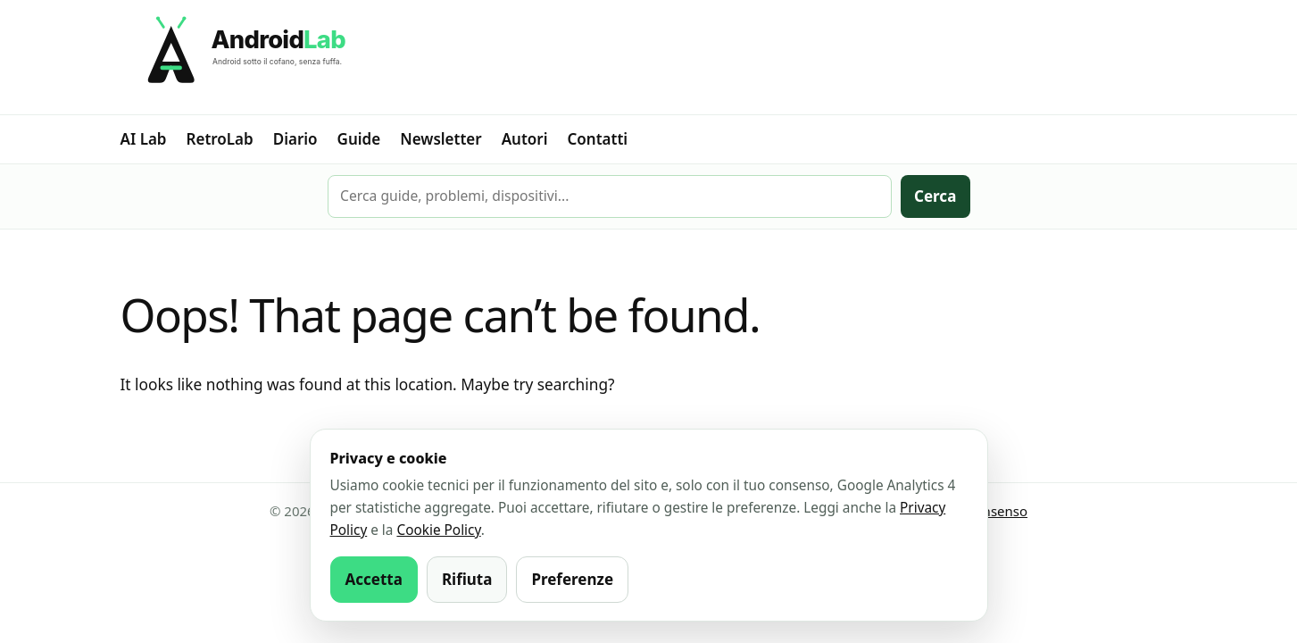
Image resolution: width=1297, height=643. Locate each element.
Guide (359, 139)
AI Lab (144, 139)
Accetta (374, 579)
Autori (525, 139)
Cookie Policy (438, 530)
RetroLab (220, 139)
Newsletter (440, 139)
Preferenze (572, 579)
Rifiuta (467, 579)
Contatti (598, 139)
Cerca (935, 196)
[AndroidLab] (649, 57)
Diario (295, 139)
